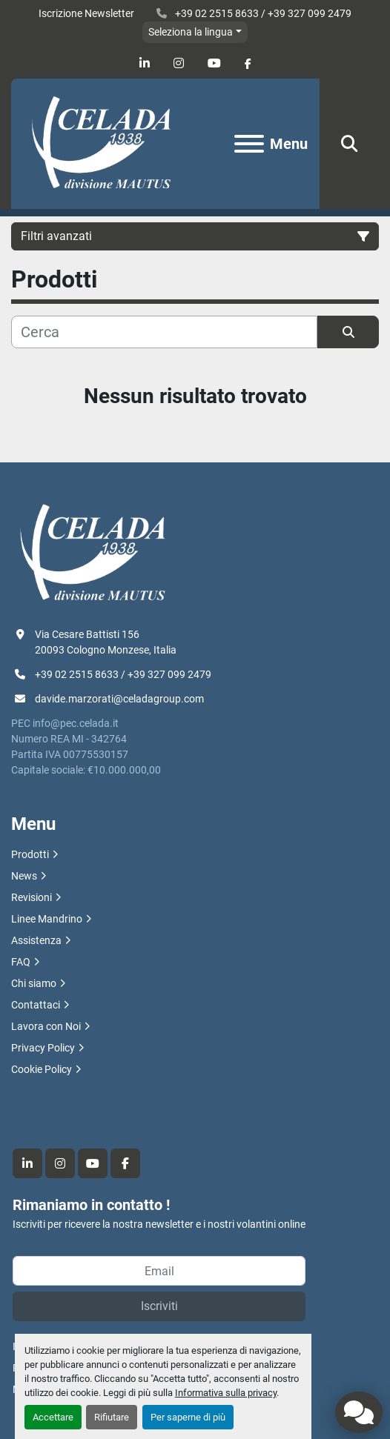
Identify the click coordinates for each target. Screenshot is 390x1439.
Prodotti (30, 854)
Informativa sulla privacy (226, 1392)
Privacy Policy (43, 1048)
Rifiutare (111, 1417)
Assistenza (36, 940)
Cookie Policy (41, 1069)
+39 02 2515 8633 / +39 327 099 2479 (262, 13)
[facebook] (248, 64)
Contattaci (35, 1005)
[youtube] (214, 63)
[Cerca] (164, 332)
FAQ (20, 962)
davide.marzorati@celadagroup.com (119, 699)
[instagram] (178, 63)
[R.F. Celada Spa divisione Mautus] (92, 553)
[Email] (159, 1271)
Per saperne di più (188, 1417)
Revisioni (31, 897)
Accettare (53, 1417)
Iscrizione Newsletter (86, 13)
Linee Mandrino (46, 919)
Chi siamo (33, 983)
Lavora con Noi (46, 1026)
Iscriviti (159, 1306)
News (24, 876)
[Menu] (249, 144)
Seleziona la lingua (190, 32)
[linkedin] (144, 63)
